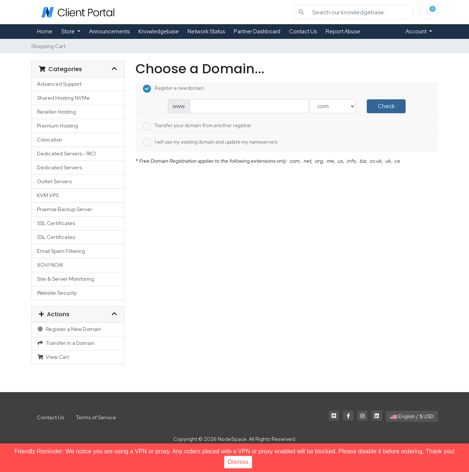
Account (417, 31)
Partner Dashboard (257, 31)
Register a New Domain (69, 329)
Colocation (49, 139)
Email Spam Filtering (61, 251)
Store (68, 31)
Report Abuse (343, 31)
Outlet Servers (54, 181)
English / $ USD (412, 416)
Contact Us (303, 31)
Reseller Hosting (56, 111)
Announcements (109, 31)
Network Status (206, 31)
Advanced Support (59, 84)
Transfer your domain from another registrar (197, 126)
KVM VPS (48, 195)
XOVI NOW (50, 265)
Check (386, 106)
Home (44, 31)
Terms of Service (96, 417)
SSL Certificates (56, 223)
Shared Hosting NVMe (63, 98)
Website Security (57, 293)
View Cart (53, 357)
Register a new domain (173, 89)
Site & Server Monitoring (65, 279)
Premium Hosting (57, 125)
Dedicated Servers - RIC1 (66, 153)
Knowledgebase (159, 31)
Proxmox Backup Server (64, 209)
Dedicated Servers (59, 167)
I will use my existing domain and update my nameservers (210, 143)
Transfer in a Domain (66, 343)
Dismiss (238, 462)
